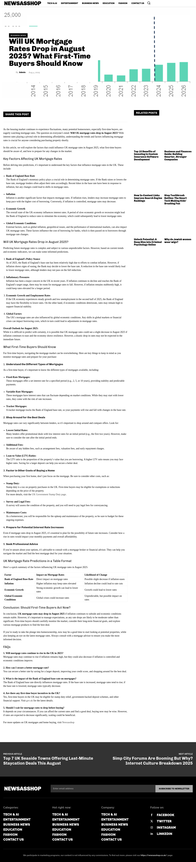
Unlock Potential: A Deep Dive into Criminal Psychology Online (148, 242)
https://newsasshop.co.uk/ (154, 855)
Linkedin (164, 833)
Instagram (166, 827)
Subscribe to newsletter (174, 788)
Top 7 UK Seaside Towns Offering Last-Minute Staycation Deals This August (48, 761)
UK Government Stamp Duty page (49, 494)
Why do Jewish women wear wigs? (177, 241)
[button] (148, 2)
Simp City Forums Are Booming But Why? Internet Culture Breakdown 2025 (153, 761)
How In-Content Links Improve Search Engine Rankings (148, 198)
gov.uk (29, 700)
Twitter (164, 821)
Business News (18, 35)
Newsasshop (68, 722)
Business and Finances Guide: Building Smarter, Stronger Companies (178, 155)
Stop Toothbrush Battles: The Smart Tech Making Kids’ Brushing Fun (175, 199)
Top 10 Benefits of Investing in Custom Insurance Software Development (146, 155)
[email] (103, 788)
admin (22, 72)
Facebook (165, 815)
